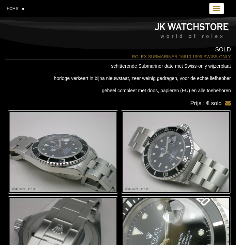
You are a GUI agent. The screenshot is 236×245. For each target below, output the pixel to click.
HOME (15, 8)
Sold (223, 49)
